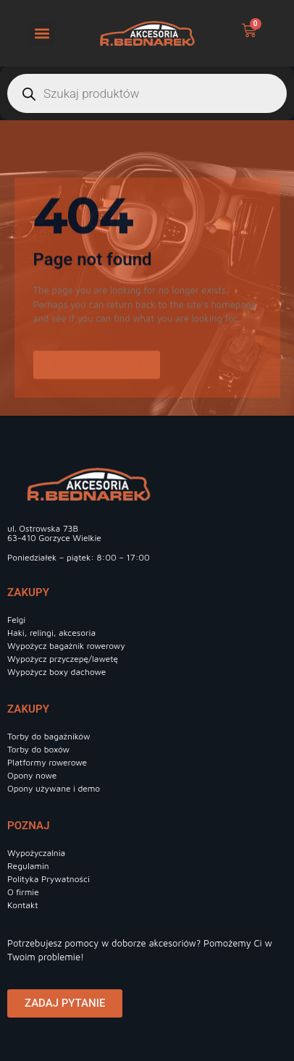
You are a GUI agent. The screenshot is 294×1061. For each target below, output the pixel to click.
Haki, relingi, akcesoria (51, 632)
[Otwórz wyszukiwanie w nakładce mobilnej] (147, 93)
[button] (42, 34)
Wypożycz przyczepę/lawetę (62, 658)
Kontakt (22, 904)
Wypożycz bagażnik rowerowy (66, 645)
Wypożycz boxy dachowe (56, 671)
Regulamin (28, 865)
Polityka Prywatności (48, 878)
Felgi (16, 619)
